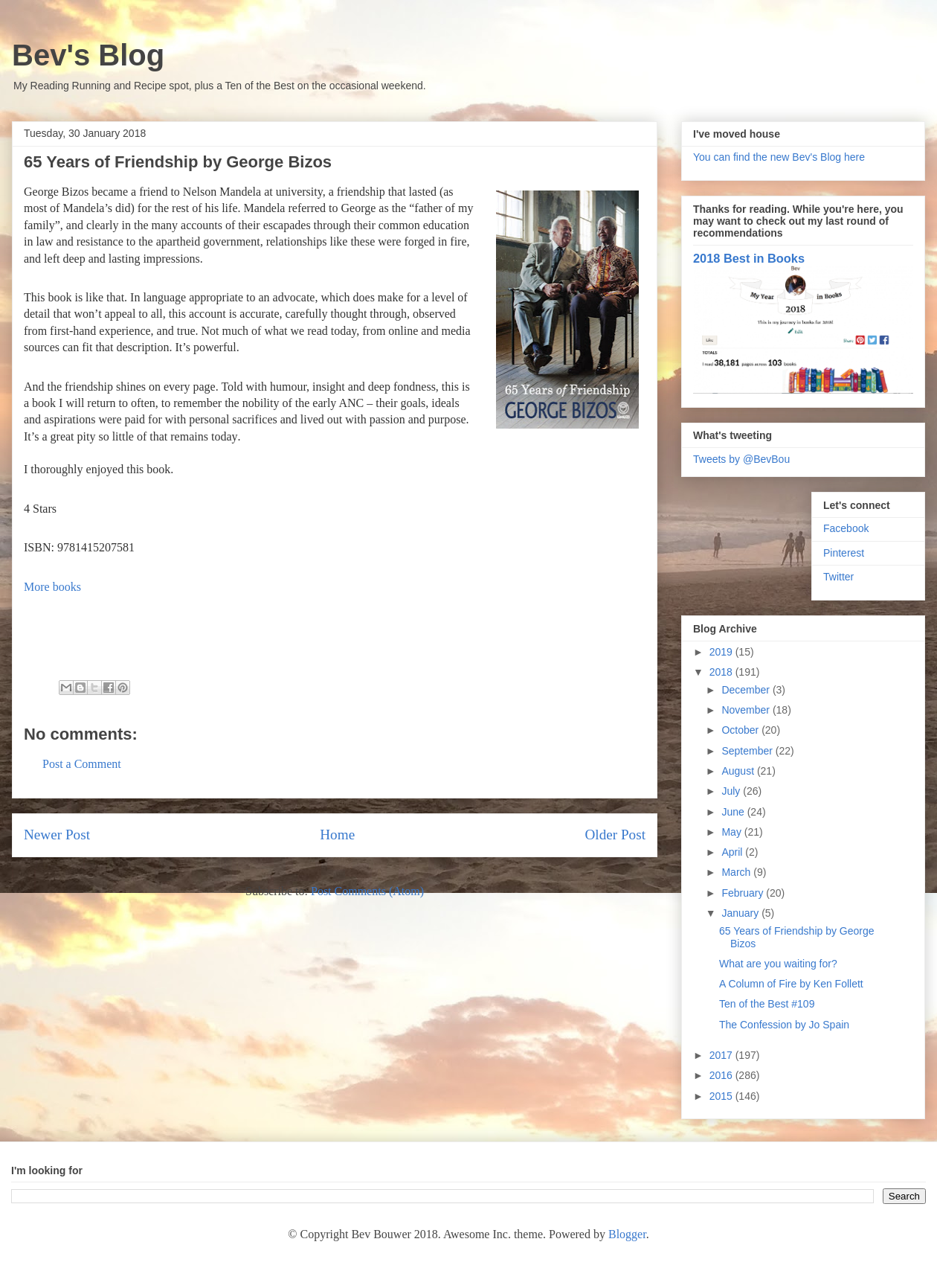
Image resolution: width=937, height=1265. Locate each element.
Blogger (627, 1234)
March (737, 872)
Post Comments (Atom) (367, 891)
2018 (722, 672)
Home (337, 834)
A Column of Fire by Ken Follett (791, 984)
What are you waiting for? (778, 964)
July (732, 791)
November (746, 710)
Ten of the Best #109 (766, 1004)
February (743, 893)
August (738, 771)
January (741, 913)
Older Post (615, 834)
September (748, 751)
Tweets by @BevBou (741, 459)
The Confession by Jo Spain (784, 1025)
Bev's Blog (88, 55)
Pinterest (843, 553)
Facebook (846, 528)
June (734, 812)
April (733, 852)
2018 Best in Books (749, 258)
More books (52, 586)
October (741, 730)
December (746, 690)
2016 (722, 1075)
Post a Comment (81, 764)
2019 (722, 652)
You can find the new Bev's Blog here (779, 157)
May (732, 832)
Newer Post (57, 834)
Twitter (838, 577)
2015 (722, 1096)
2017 (722, 1055)
